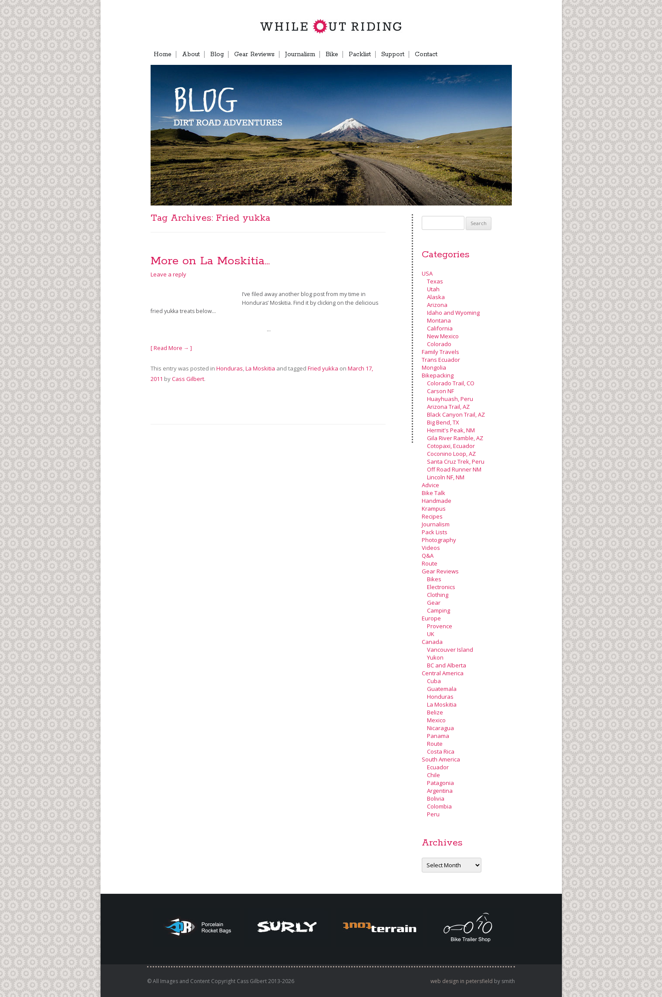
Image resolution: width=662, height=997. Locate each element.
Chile (433, 775)
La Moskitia (260, 368)
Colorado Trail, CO (450, 383)
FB (452, 54)
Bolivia (435, 798)
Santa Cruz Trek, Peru (455, 461)
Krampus (434, 508)
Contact (426, 54)
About (191, 54)
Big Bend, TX (443, 422)
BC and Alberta (446, 665)
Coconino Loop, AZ (451, 454)
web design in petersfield (461, 981)
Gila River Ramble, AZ (455, 438)
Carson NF (440, 391)
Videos (431, 548)
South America (441, 759)
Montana (439, 320)
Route (429, 563)
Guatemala (442, 689)
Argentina (440, 791)
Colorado (439, 344)
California (440, 328)
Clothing (437, 595)
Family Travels (440, 352)
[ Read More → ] (171, 348)
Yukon (435, 657)
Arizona (437, 305)
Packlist (360, 54)
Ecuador (438, 767)
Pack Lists (434, 532)
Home (162, 54)
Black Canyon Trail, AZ (456, 414)
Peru (433, 814)
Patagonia (440, 783)
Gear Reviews (254, 54)
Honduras (229, 368)
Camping (438, 610)
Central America (443, 673)
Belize (435, 712)
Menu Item (496, 54)
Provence (439, 626)
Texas (435, 281)
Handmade (436, 501)
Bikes (434, 579)
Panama (438, 736)
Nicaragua (440, 728)
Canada (432, 642)
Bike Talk (433, 493)
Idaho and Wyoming (453, 313)
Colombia (439, 806)
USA (427, 273)
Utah (433, 289)
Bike (332, 54)
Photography (439, 540)
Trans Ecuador (441, 360)
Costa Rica (440, 751)
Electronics (441, 587)
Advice (430, 485)
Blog (217, 54)
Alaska (436, 297)
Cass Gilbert (188, 379)
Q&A (427, 555)
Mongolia (434, 367)
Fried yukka (323, 368)
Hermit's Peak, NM (451, 430)
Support (392, 54)
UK (430, 634)
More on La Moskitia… (210, 261)
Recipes (432, 516)
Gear (433, 602)
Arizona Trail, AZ (448, 407)
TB (468, 54)
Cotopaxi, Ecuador (451, 446)
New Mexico (443, 336)
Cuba (434, 681)
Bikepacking (438, 375)
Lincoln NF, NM (445, 477)
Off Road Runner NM (454, 469)
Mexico (436, 720)
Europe (431, 618)
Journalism (300, 54)
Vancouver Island (450, 649)
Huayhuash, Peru (450, 399)
